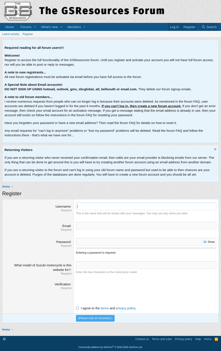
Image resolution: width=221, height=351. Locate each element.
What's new (49, 27)
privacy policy (125, 308)
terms (105, 308)
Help (198, 339)
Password (63, 242)
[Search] (209, 27)
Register (28, 34)
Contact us (142, 339)
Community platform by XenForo (110, 347)
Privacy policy (183, 339)
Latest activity (10, 34)
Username (62, 206)
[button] (35, 27)
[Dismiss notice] (214, 150)
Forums (26, 27)
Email (66, 226)
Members (74, 27)
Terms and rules (162, 339)
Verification (62, 284)
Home (9, 27)
